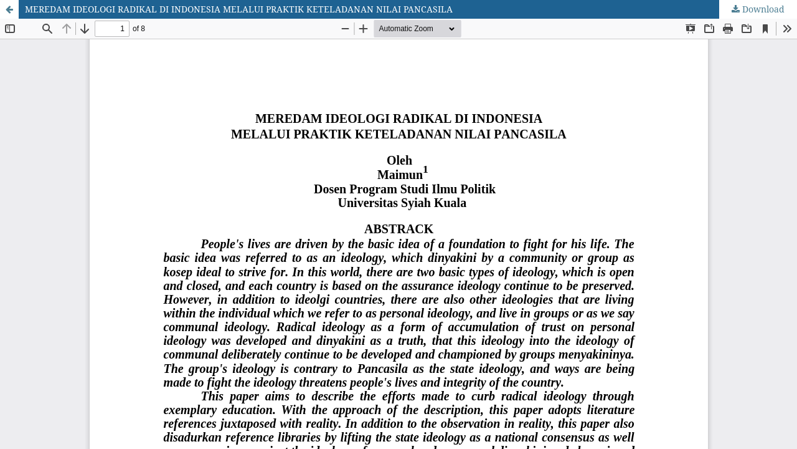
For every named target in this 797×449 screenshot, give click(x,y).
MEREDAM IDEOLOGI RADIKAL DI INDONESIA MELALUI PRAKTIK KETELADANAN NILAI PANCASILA (239, 9)
